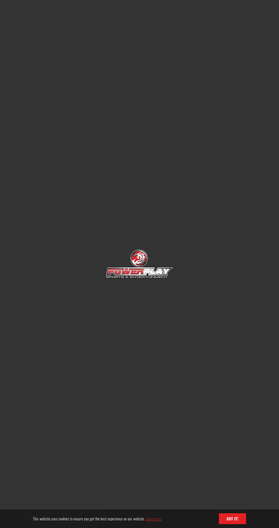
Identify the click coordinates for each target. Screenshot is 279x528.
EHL (68, 373)
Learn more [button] (153, 518)
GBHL (210, 284)
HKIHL (139, 373)
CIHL (139, 284)
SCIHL (68, 284)
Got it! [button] (233, 519)
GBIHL (210, 373)
